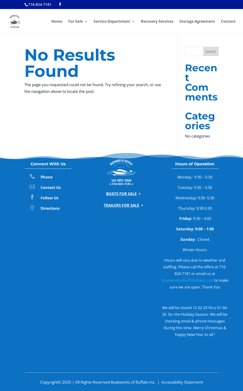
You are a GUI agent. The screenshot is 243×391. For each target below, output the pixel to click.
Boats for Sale (121, 193)
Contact (228, 22)
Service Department (112, 22)
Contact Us (51, 187)
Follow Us (49, 197)
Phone (46, 177)
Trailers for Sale (121, 205)
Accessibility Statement (182, 382)
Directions (50, 208)
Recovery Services (157, 22)
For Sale (75, 22)
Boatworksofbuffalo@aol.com (187, 280)
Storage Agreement (197, 22)
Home (56, 22)
